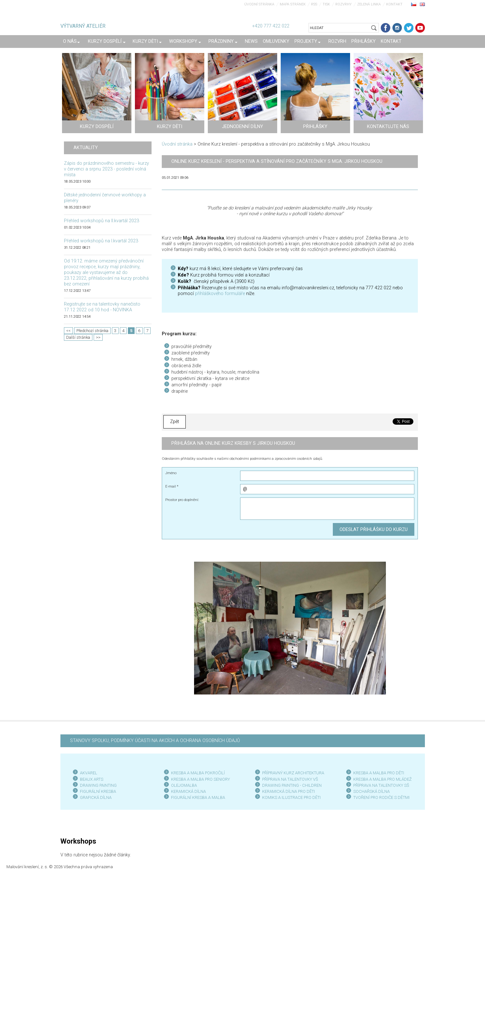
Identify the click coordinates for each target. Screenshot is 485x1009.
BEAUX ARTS (91, 779)
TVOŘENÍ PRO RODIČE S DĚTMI (381, 797)
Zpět (174, 421)
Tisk (326, 4)
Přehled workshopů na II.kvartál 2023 (101, 221)
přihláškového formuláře (220, 293)
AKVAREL (88, 772)
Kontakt (394, 4)
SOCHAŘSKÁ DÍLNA (371, 791)
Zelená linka (369, 4)
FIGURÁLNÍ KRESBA (98, 791)
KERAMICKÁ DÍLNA (188, 791)
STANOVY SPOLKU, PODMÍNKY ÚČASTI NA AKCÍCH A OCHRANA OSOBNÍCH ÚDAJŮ (155, 740)
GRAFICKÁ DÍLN (94, 797)
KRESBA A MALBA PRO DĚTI (378, 772)
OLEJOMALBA (184, 785)
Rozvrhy (343, 4)
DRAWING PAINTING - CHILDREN (292, 785)
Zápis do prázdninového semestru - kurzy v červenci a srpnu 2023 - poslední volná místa (106, 169)
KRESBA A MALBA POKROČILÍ (198, 772)
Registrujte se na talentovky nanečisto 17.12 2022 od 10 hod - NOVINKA (102, 307)
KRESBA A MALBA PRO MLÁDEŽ (382, 779)
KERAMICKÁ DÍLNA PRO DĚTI (288, 791)
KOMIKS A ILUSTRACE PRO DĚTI (291, 797)
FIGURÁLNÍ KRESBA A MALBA (198, 797)
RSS (314, 4)
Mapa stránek (293, 4)
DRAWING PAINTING (98, 785)
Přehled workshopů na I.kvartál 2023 (101, 241)
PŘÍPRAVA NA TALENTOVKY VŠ (290, 779)
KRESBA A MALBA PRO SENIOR (199, 779)
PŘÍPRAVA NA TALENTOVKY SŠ (381, 785)
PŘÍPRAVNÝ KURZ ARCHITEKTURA (293, 772)
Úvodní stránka (259, 4)
